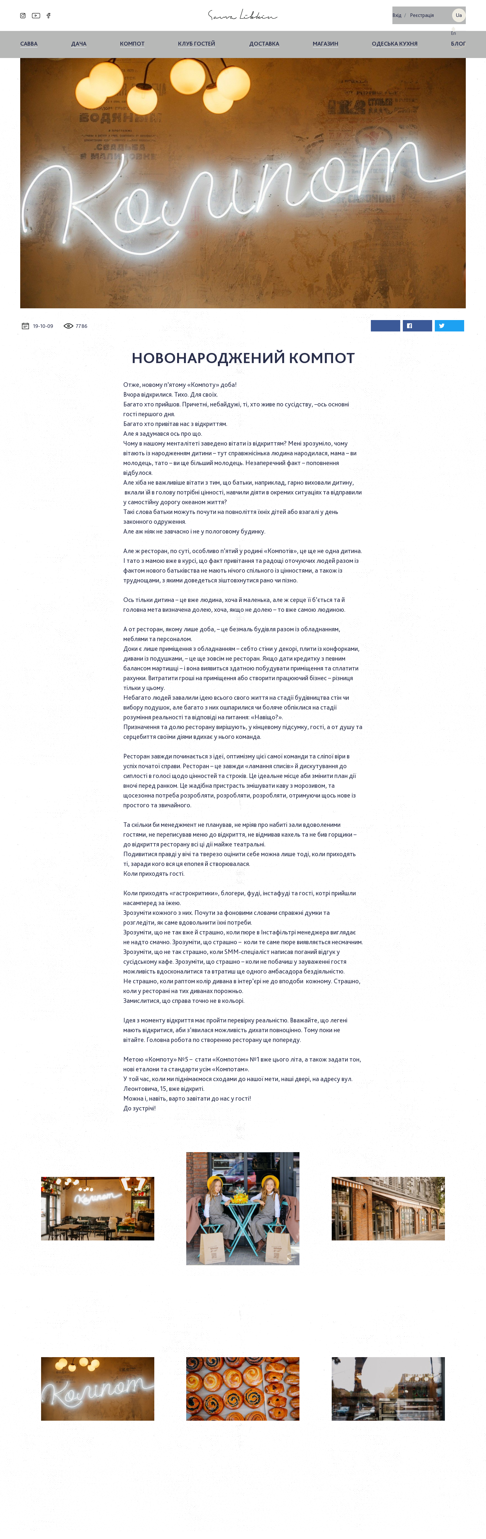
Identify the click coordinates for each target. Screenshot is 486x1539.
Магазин (325, 39)
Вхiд (397, 13)
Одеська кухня (395, 39)
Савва (29, 39)
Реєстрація (422, 13)
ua (459, 13)
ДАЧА (78, 39)
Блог (458, 39)
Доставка (264, 39)
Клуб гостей (196, 39)
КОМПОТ (132, 39)
